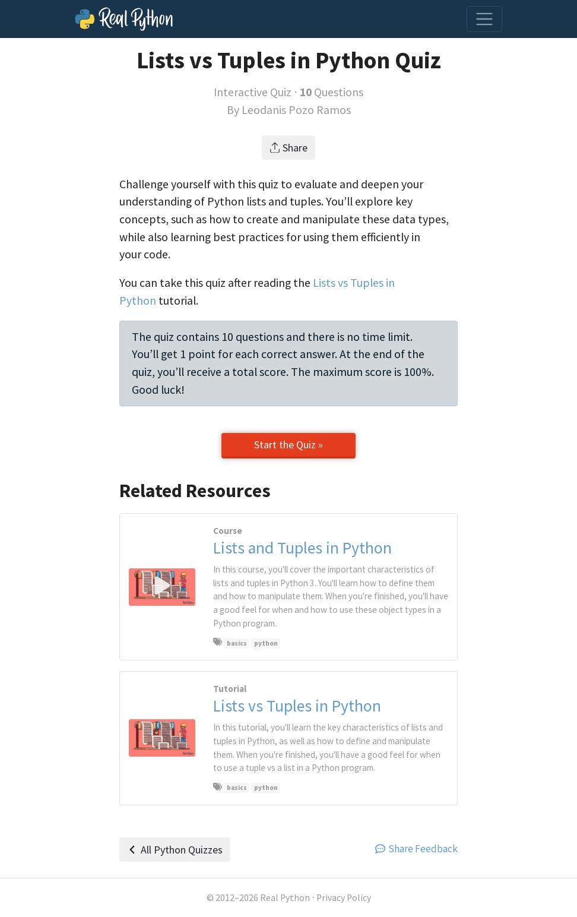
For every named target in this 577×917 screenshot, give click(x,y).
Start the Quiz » (288, 444)
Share (289, 147)
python (266, 643)
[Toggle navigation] (484, 19)
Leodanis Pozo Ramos (296, 110)
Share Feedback (416, 848)
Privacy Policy (343, 897)
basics (237, 643)
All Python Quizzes (175, 849)
